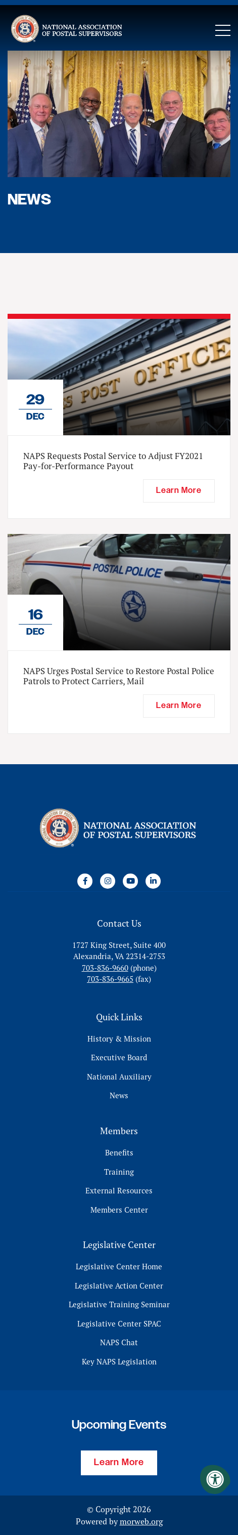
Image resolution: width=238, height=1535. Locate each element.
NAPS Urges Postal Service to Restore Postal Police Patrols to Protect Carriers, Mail (118, 676)
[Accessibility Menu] (215, 1479)
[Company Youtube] (130, 881)
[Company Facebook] (84, 881)
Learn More (119, 1463)
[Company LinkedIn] (153, 881)
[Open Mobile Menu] (222, 30)
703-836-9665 (110, 979)
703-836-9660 (105, 968)
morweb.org (141, 1521)
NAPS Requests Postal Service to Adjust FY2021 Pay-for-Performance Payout (113, 461)
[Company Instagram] (107, 881)
